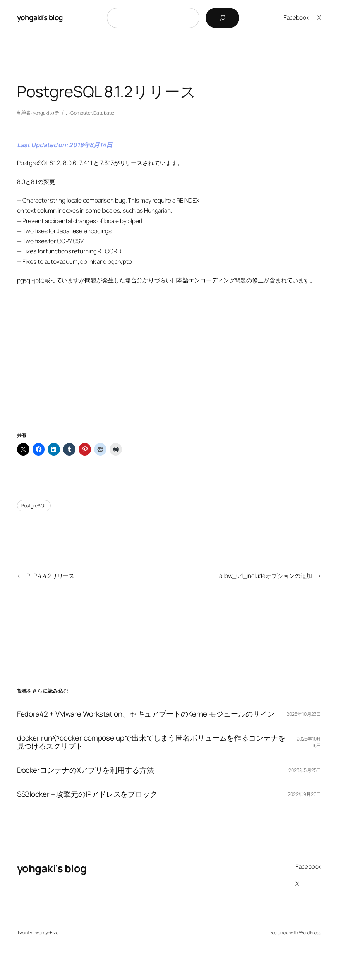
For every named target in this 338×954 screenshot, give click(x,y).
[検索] (222, 18)
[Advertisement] (169, 368)
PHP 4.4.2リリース (50, 576)
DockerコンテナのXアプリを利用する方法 (85, 770)
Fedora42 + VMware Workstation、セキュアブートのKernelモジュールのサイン (146, 714)
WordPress (310, 932)
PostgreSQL (33, 505)
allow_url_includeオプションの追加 (265, 576)
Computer (80, 113)
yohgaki (41, 113)
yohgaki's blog (40, 17)
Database (103, 113)
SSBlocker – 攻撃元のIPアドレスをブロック (87, 794)
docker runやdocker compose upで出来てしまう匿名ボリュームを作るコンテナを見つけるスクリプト (151, 742)
